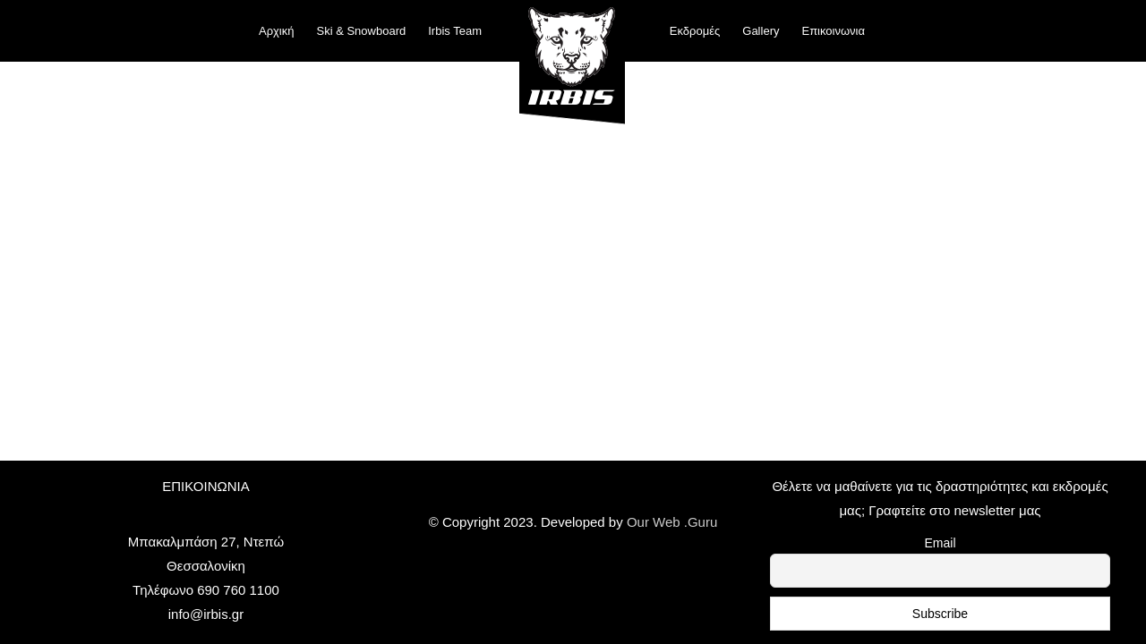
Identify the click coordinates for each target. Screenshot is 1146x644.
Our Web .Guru (672, 522)
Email (939, 543)
